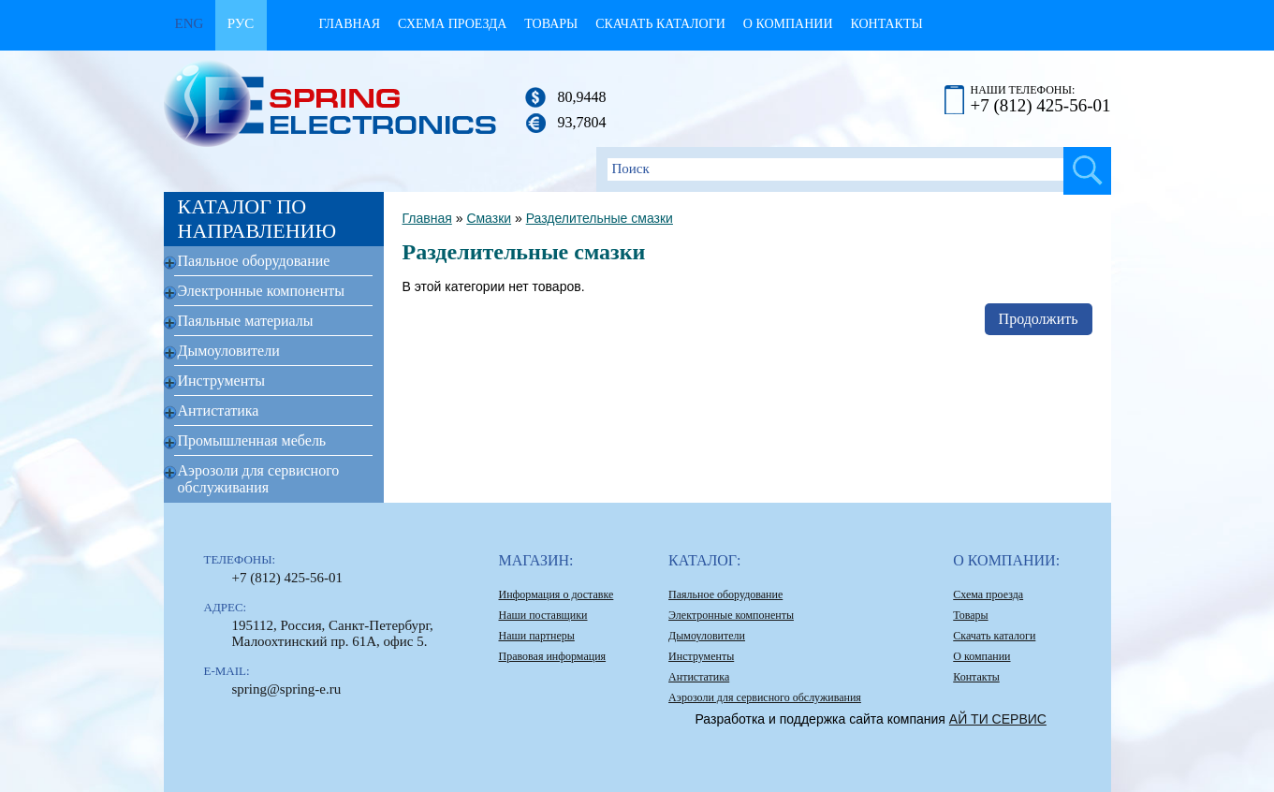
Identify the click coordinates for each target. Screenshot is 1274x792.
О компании (788, 24)
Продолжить (1038, 319)
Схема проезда (452, 24)
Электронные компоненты (261, 291)
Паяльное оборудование (254, 261)
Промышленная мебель (252, 440)
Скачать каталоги (660, 24)
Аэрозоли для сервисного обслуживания (259, 478)
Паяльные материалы (246, 321)
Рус (241, 23)
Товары (551, 24)
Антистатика (218, 410)
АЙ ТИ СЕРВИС (998, 718)
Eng (189, 23)
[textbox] (854, 169)
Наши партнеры (537, 635)
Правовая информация (553, 656)
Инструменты (222, 381)
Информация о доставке (556, 594)
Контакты (886, 24)
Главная (350, 24)
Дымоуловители (229, 351)
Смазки (488, 218)
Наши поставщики (543, 615)
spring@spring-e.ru (287, 689)
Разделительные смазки (599, 218)
